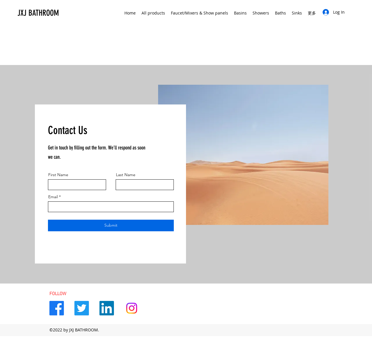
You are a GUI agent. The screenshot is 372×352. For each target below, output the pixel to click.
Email (53, 197)
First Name (58, 175)
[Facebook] (56, 308)
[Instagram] (131, 308)
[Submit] (111, 225)
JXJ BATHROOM (38, 13)
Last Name (125, 175)
